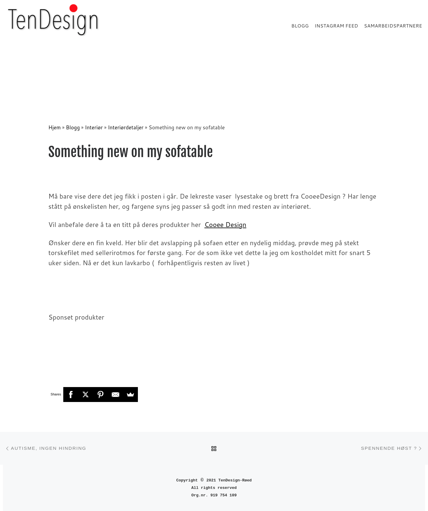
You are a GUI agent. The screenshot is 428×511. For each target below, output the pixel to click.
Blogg (73, 127)
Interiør (94, 127)
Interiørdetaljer (125, 127)
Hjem (54, 127)
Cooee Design (225, 224)
